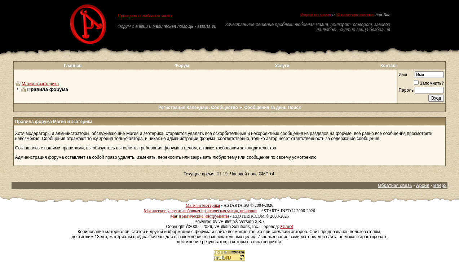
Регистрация (171, 107)
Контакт (388, 65)
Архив (422, 185)
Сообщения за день (265, 107)
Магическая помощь (355, 14)
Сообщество (227, 107)
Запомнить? (429, 83)
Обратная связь (395, 185)
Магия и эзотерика (40, 83)
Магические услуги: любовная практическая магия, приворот (200, 210)
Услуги (282, 65)
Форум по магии (315, 14)
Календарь (198, 107)
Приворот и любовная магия (145, 15)
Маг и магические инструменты (199, 216)
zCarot (286, 226)
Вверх (439, 185)
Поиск (294, 107)
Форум (182, 65)
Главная (72, 65)
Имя (403, 74)
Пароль (406, 90)
